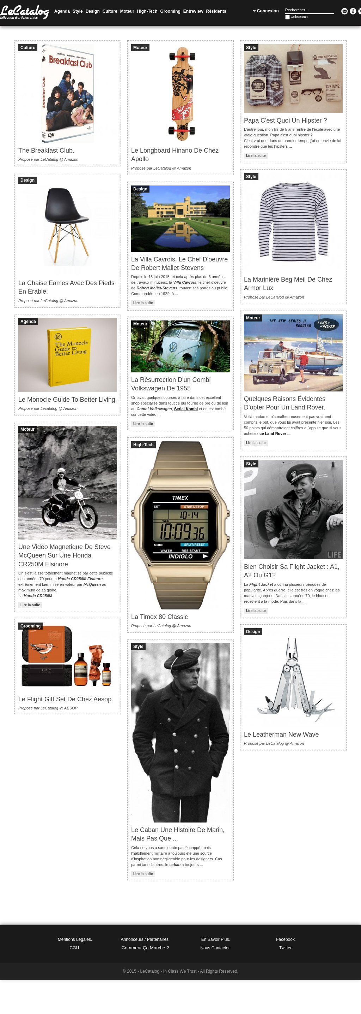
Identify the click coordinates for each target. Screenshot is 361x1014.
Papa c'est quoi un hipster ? (285, 120)
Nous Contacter (215, 947)
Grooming (30, 626)
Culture (27, 47)
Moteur (140, 47)
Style (251, 47)
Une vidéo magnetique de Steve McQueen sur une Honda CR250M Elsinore (64, 555)
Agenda (28, 321)
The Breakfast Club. (46, 150)
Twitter (285, 947)
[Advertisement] (180, 996)
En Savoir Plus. (215, 939)
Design (27, 180)
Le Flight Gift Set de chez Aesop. (65, 699)
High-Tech (143, 444)
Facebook (285, 939)
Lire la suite (256, 156)
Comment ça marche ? (145, 947)
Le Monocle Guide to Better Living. (67, 399)
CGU (74, 947)
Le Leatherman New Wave (281, 734)
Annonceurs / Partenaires (145, 939)
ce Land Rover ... (274, 433)
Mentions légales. (75, 939)
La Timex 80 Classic (159, 616)
